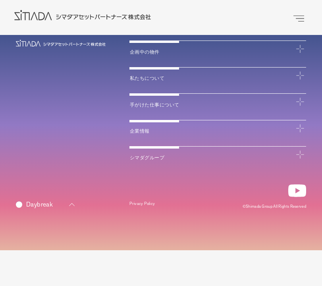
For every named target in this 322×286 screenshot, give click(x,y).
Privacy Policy (146, 206)
